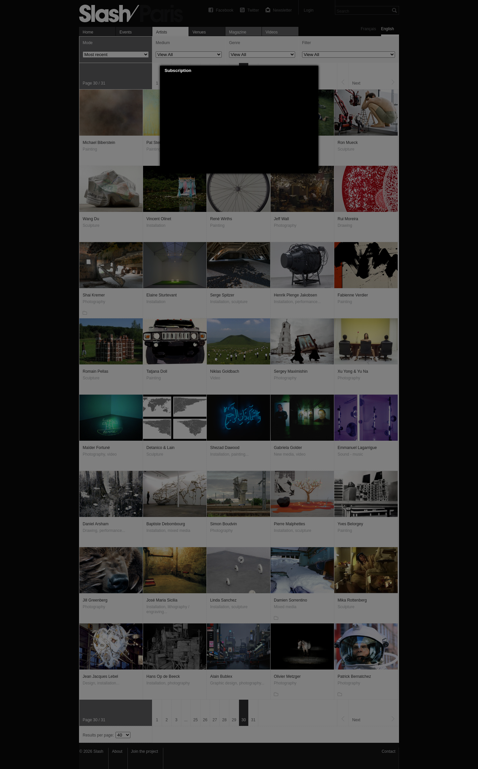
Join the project (144, 751)
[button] (313, 70)
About (117, 751)
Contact (388, 751)
